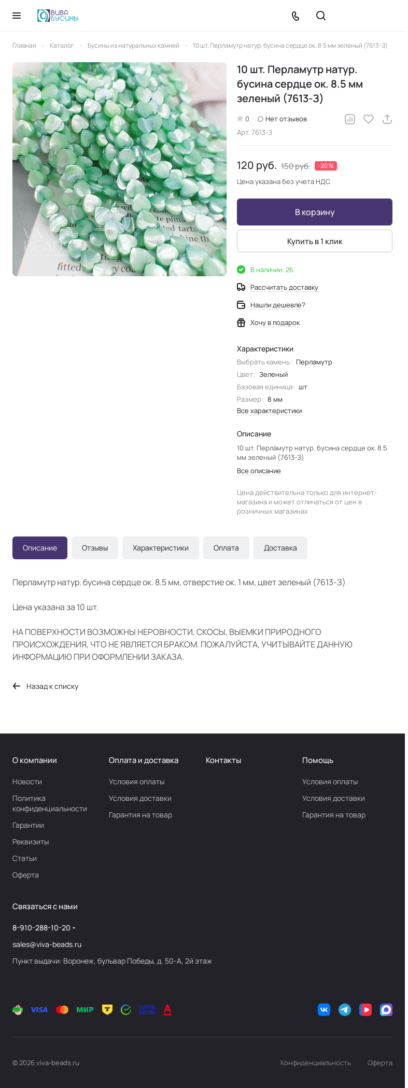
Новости (27, 781)
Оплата (226, 548)
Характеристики (161, 548)
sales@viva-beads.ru (46, 944)
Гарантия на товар (140, 814)
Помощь (317, 760)
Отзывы (95, 548)
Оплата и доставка (143, 760)
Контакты (223, 760)
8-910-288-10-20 (41, 927)
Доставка (280, 548)
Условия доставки (140, 798)
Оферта (25, 875)
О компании (34, 760)
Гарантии (28, 825)
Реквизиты (30, 841)
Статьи (24, 858)
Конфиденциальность (315, 1062)
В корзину (315, 212)
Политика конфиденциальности (49, 803)
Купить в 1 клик (315, 241)
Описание (40, 548)
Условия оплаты (136, 781)
